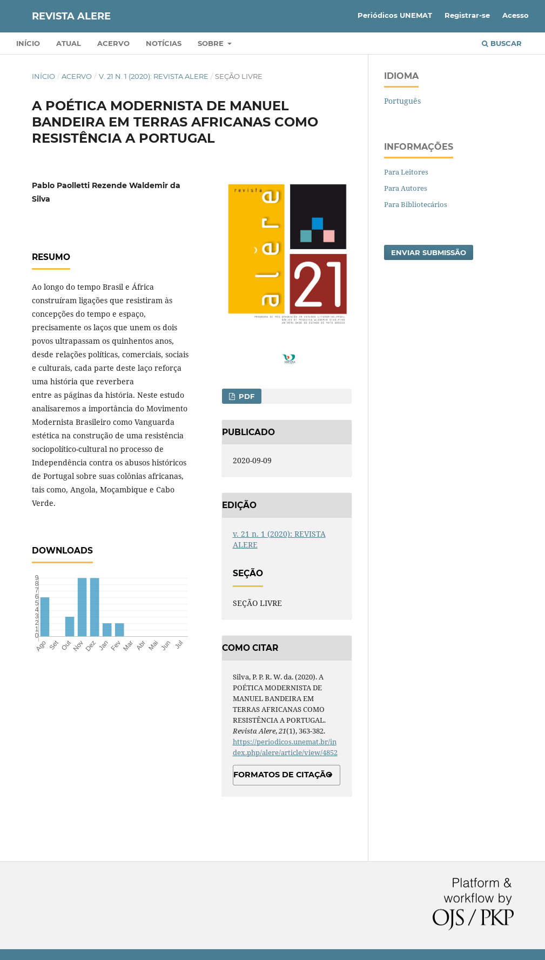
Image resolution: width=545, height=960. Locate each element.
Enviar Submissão (428, 252)
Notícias (163, 43)
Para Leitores (406, 172)
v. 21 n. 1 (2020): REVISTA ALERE (153, 76)
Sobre (212, 43)
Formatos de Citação (282, 774)
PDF (245, 396)
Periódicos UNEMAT (395, 15)
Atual (68, 43)
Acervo (113, 43)
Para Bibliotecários (415, 204)
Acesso (515, 15)
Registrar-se (467, 15)
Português (402, 101)
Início (28, 43)
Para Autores (405, 188)
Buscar (502, 43)
